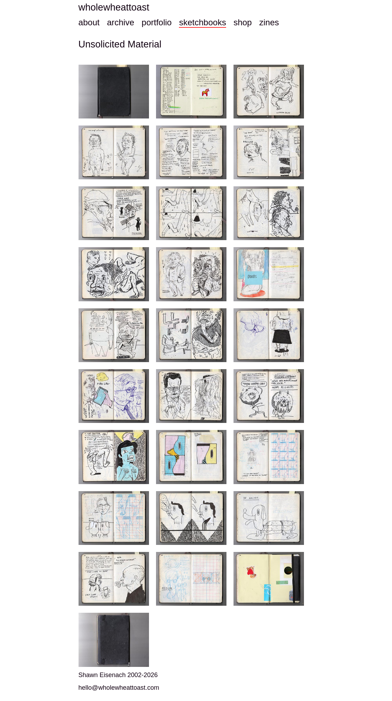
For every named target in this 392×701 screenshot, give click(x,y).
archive (120, 22)
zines (269, 22)
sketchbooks (202, 22)
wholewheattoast (114, 7)
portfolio (157, 22)
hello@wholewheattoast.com (119, 687)
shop (243, 22)
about (89, 22)
